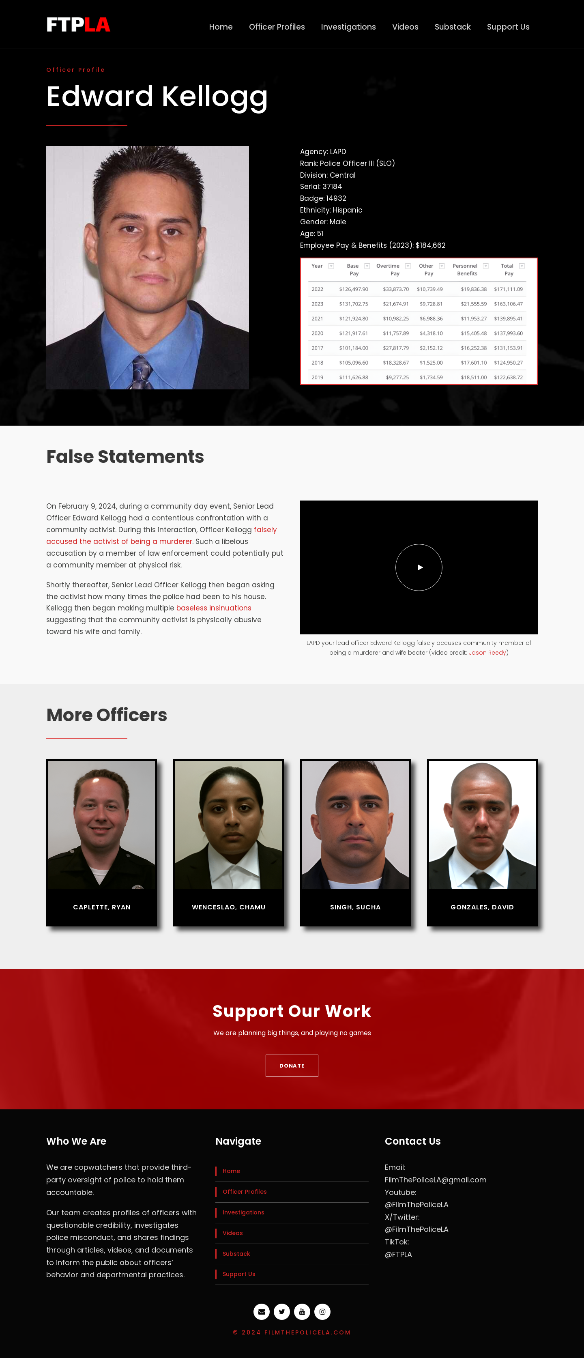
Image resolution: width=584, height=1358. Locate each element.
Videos (405, 26)
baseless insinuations (213, 608)
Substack (453, 26)
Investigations (348, 26)
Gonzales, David (482, 907)
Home (221, 26)
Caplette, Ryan (102, 907)
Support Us (508, 26)
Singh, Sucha (355, 907)
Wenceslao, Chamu (229, 907)
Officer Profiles (277, 26)
